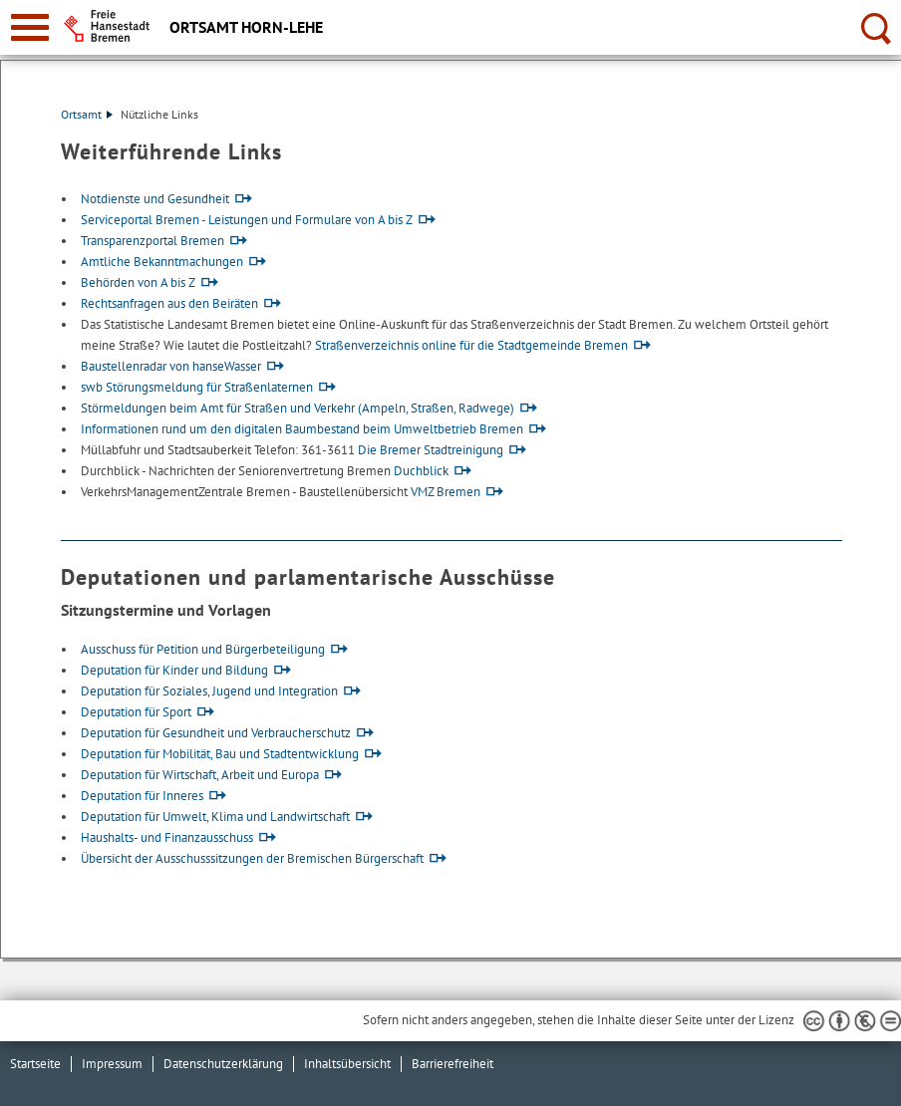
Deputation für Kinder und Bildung (174, 670)
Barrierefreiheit (452, 1063)
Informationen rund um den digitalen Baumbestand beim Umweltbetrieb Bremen (302, 428)
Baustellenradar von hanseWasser (171, 366)
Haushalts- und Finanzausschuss (167, 837)
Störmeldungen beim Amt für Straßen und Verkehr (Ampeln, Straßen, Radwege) (297, 408)
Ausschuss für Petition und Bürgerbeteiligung (203, 649)
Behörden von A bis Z (138, 282)
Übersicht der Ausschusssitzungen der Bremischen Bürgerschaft (252, 858)
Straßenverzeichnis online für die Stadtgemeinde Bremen (471, 345)
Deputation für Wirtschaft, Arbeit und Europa (200, 774)
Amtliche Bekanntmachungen (162, 261)
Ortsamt (87, 114)
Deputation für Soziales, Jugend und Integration (209, 691)
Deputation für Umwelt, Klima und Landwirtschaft (215, 816)
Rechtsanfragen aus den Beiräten (169, 303)
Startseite (35, 1063)
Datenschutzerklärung (223, 1063)
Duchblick (421, 470)
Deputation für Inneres (142, 795)
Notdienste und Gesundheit (155, 198)
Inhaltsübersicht (347, 1063)
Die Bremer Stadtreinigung (430, 449)
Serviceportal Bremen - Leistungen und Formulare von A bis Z (247, 219)
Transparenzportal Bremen (152, 240)
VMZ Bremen (445, 491)
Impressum (112, 1063)
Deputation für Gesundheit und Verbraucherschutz (216, 732)
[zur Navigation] (30, 27)
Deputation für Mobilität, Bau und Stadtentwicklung (220, 753)
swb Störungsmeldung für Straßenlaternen (197, 387)
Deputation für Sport (136, 711)
